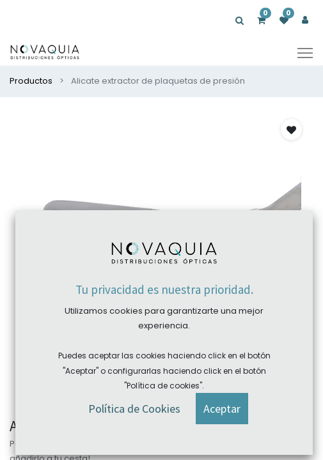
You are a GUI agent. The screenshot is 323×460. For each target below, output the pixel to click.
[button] (154, 396)
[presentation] (19, 259)
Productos (31, 81)
